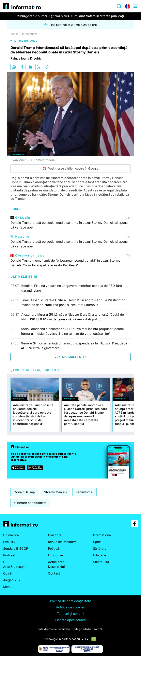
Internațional (30, 34)
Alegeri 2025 (13, 580)
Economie (55, 555)
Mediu (7, 587)
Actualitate (56, 562)
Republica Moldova (62, 542)
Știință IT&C (101, 562)
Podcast (9, 555)
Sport (97, 542)
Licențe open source (70, 620)
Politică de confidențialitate (70, 601)
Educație (99, 555)
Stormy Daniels (55, 492)
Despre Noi (56, 567)
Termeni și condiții (70, 614)
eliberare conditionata (30, 503)
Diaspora (54, 535)
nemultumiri (84, 492)
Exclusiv (9, 542)
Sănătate (99, 548)
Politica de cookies (70, 607)
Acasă (14, 34)
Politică (53, 548)
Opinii (7, 573)
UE (5, 562)
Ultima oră (11, 535)
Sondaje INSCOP (15, 548)
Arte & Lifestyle (14, 567)
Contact (54, 573)
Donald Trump (24, 492)
